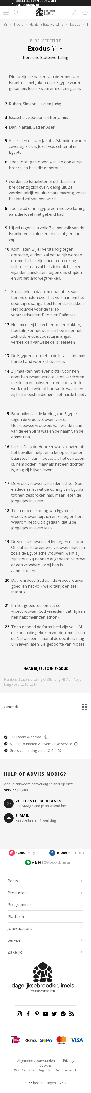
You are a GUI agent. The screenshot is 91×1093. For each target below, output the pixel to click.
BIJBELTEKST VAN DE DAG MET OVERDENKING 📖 (36, 3)
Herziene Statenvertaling (46, 24)
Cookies (45, 1065)
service (10, 789)
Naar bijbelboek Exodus (45, 668)
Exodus (75, 24)
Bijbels (18, 24)
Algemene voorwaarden (36, 1060)
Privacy (68, 1060)
